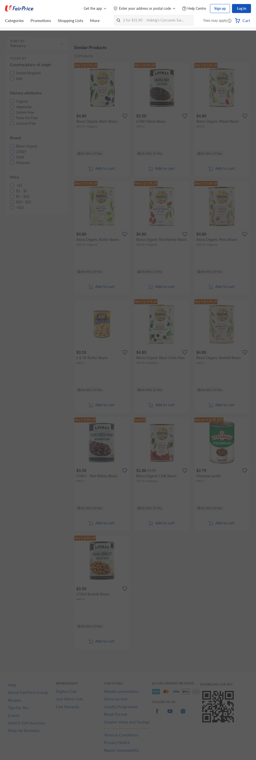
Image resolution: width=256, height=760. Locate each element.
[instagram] (183, 714)
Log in (241, 8)
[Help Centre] (194, 8)
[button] (230, 21)
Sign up (220, 8)
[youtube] (170, 714)
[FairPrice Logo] (19, 9)
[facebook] (157, 714)
